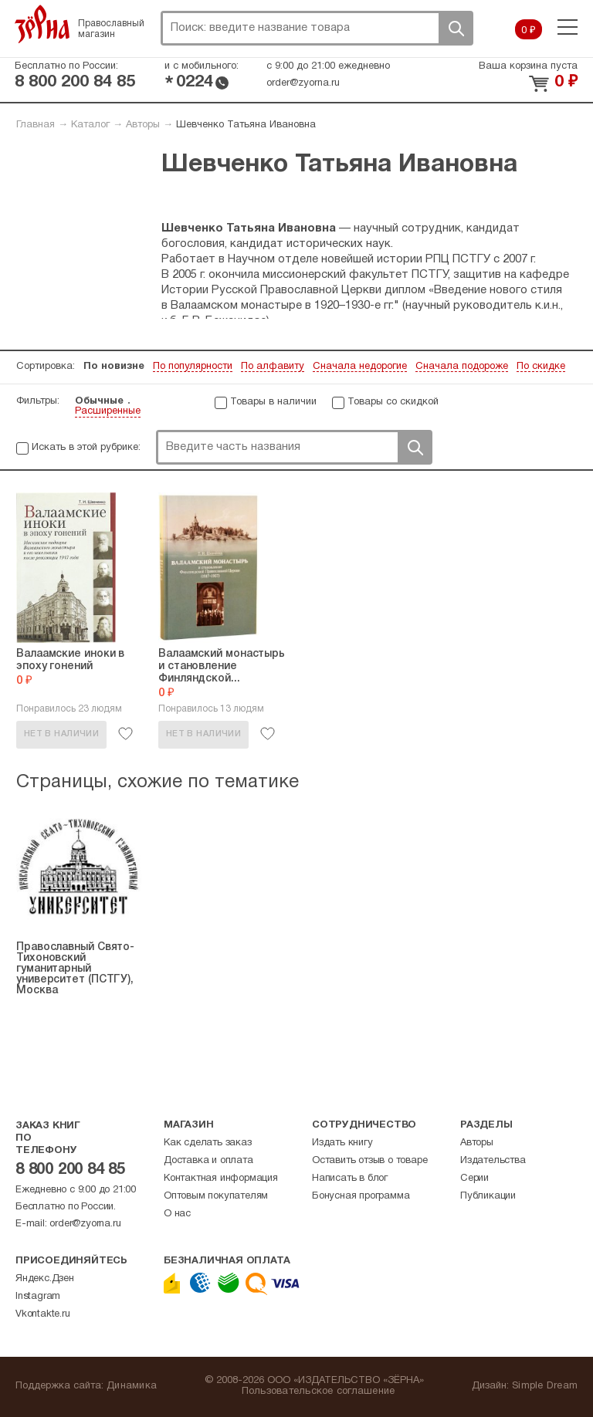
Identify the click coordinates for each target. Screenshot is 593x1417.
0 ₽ (528, 31)
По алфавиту (272, 366)
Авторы (143, 125)
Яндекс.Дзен (44, 1278)
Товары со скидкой (393, 402)
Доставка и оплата (208, 1160)
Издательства (493, 1160)
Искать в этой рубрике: (86, 447)
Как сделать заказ (208, 1143)
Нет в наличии (61, 734)
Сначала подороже (461, 366)
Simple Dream (545, 1386)
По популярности (192, 366)
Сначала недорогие (360, 366)
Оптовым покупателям (216, 1196)
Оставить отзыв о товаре (369, 1160)
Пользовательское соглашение (318, 1391)
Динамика (132, 1386)
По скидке (541, 366)
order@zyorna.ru (303, 83)
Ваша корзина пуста (528, 66)
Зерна (42, 24)
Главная (35, 125)
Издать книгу (342, 1143)
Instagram (37, 1296)
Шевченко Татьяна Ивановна (246, 125)
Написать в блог (350, 1178)
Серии (474, 1178)
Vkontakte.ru (42, 1314)
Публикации (488, 1196)
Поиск (456, 28)
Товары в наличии (273, 402)
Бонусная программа (360, 1196)
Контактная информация (221, 1178)
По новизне (113, 366)
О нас (177, 1214)
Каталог (90, 125)
